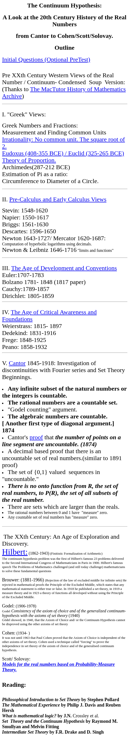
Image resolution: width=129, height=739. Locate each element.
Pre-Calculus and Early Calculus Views (57, 199)
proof (36, 437)
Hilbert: (15, 551)
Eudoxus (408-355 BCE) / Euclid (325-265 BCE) (63, 153)
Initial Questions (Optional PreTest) (46, 59)
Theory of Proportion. (29, 160)
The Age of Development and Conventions (64, 268)
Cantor (17, 363)
